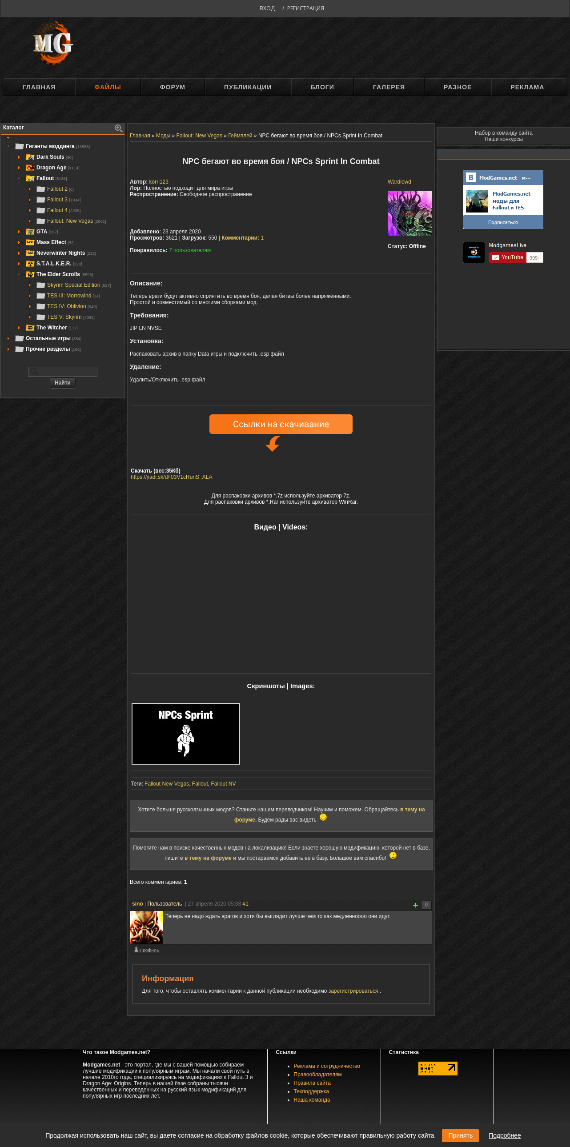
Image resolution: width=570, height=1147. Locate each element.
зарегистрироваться (354, 991)
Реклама (527, 87)
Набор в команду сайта (504, 133)
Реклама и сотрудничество (327, 1066)
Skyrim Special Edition (73, 285)
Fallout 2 (55, 189)
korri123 (159, 182)
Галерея (389, 87)
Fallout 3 (58, 199)
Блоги (322, 87)
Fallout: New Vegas (71, 221)
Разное (458, 87)
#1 (246, 904)
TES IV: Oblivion (66, 306)
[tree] (62, 247)
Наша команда (312, 1100)
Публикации (248, 87)
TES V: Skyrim (65, 317)
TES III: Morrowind (68, 295)
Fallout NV (223, 784)
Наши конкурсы (504, 139)
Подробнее (505, 1135)
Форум (172, 87)
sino (137, 904)
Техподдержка (311, 1091)
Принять (460, 1135)
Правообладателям (318, 1074)
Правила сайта (312, 1083)
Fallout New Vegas (167, 784)
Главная (39, 87)
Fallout (200, 784)
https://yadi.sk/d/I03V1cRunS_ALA (171, 477)
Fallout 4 (58, 210)
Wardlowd (399, 182)
